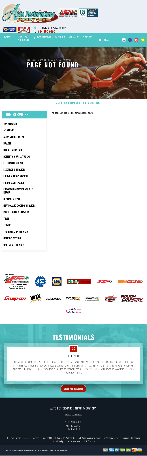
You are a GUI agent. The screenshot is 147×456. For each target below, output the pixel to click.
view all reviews (73, 400)
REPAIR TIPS (60, 36)
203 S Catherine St (47, 60)
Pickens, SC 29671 (63, 60)
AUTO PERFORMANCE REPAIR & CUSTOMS (78, 114)
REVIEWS (7, 36)
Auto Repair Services (73, 426)
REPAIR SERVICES (44, 36)
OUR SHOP (87, 36)
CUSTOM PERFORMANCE (23, 38)
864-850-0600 (46, 31)
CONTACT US (74, 36)
